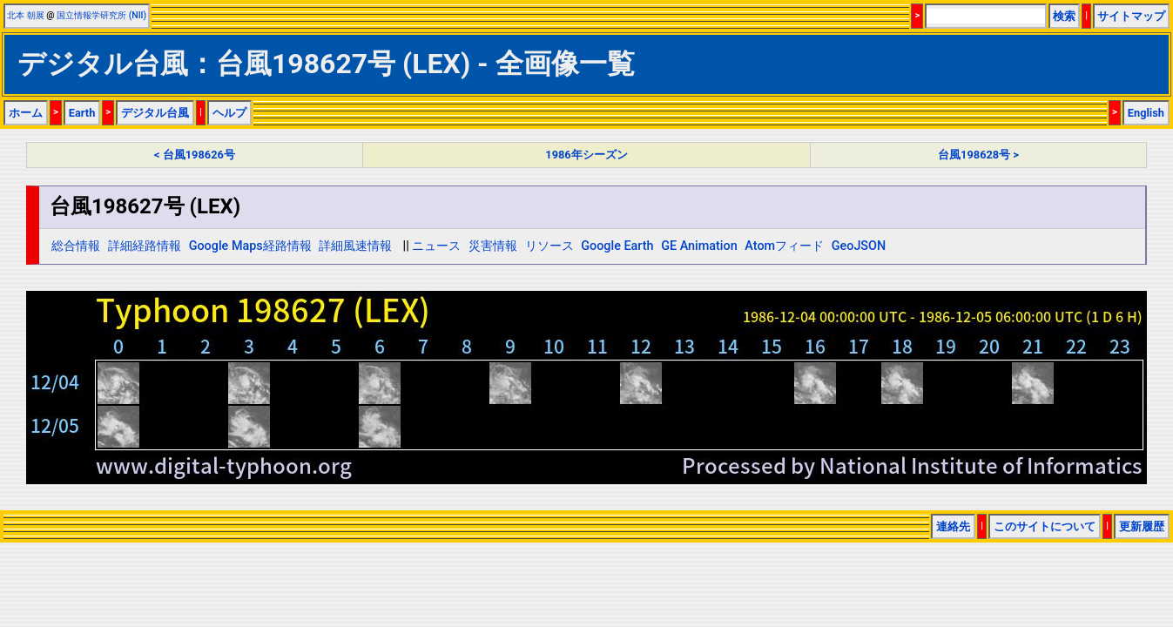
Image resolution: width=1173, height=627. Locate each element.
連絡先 (953, 526)
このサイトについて (1044, 526)
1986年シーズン (586, 154)
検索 (1064, 16)
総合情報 (75, 246)
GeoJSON (859, 246)
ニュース (436, 246)
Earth (82, 112)
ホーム (26, 112)
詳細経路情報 (144, 246)
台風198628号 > (978, 154)
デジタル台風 (155, 112)
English (1146, 112)
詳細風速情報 (355, 246)
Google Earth (617, 246)
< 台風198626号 (194, 154)
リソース (549, 246)
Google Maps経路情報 (250, 246)
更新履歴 (1141, 526)
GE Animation (699, 246)
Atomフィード (784, 246)
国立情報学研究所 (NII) (101, 15)
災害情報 (493, 246)
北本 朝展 (25, 15)
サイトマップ (1131, 16)
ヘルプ (229, 112)
